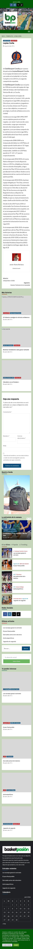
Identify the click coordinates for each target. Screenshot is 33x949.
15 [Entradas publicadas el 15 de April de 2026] (12, 912)
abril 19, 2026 (7, 319)
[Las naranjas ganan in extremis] (7, 553)
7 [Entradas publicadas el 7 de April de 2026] (8, 908)
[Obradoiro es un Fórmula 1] (16, 370)
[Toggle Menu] (29, 31)
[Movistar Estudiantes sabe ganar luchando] (16, 337)
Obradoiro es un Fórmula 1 (11, 382)
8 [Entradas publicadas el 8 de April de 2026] (12, 908)
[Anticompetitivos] (7, 588)
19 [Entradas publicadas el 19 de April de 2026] (28, 912)
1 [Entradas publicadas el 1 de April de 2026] (12, 905)
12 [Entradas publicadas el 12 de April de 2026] (28, 908)
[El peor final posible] (7, 564)
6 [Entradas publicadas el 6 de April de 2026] (4, 908)
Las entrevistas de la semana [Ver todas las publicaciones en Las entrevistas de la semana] (10, 531)
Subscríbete (16, 661)
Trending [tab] (23, 544)
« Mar (4, 924)
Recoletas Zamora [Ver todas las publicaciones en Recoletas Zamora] (23, 551)
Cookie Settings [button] (7, 945)
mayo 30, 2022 (8, 46)
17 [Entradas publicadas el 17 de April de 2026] (20, 912)
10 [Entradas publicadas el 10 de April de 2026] (20, 908)
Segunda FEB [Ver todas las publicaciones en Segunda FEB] (16, 563)
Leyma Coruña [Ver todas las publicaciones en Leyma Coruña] (7, 40)
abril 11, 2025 (7, 537)
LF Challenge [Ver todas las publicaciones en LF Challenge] (16, 551)
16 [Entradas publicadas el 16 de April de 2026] (16, 912)
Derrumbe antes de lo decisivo (12, 634)
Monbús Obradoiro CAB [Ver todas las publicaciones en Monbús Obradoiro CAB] (9, 377)
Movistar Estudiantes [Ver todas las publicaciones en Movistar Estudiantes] (8, 345)
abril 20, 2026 (7, 695)
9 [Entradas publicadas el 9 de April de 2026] (16, 908)
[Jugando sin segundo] (7, 599)
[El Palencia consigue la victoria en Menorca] (16, 305)
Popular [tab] (15, 544)
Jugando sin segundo (19, 600)
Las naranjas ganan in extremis (12, 628)
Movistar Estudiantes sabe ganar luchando (16, 350)
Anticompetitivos (18, 589)
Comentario (7, 412)
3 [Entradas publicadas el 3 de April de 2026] (20, 905)
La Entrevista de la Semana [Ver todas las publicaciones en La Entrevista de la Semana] (9, 529)
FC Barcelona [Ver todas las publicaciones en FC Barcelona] (18, 574)
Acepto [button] (16, 945)
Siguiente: (16, 284)
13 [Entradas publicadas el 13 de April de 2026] (4, 912)
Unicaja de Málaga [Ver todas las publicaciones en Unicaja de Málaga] (19, 586)
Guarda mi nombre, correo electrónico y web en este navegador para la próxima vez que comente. (16, 458)
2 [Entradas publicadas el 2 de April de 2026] (16, 905)
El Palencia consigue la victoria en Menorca (16, 317)
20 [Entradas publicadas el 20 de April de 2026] (4, 916)
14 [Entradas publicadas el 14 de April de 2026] (8, 912)
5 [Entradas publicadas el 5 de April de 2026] (28, 905)
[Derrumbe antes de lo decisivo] (7, 576)
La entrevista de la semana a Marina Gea (15, 534)
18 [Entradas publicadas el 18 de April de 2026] (24, 912)
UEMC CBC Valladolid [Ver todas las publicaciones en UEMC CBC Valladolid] (24, 563)
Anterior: (16, 279)
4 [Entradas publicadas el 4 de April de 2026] (24, 905)
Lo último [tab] (6, 544)
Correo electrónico (21, 437)
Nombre (6, 436)
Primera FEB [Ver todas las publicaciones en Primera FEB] (14, 40)
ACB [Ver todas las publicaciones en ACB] (14, 574)
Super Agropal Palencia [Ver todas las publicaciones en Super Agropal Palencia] (15, 313)
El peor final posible (18, 566)
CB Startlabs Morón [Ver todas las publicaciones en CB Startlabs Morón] (17, 598)
